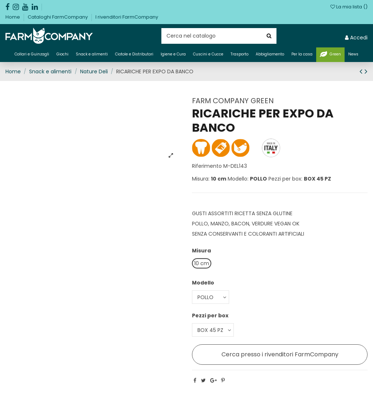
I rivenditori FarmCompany (126, 16)
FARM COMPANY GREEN (233, 101)
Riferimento (207, 166)
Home (13, 16)
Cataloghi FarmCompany (58, 16)
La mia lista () (349, 6)
